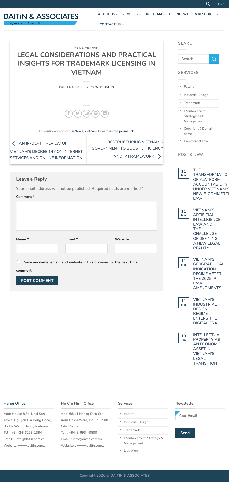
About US (108, 14)
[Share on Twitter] (78, 114)
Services (131, 14)
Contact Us (112, 24)
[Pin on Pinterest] (95, 114)
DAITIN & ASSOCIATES (130, 475)
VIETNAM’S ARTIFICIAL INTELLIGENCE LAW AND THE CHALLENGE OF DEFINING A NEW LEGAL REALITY (206, 229)
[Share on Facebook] (69, 114)
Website (122, 239)
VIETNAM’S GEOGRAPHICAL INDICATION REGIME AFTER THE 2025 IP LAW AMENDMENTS (208, 273)
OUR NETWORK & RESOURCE (194, 14)
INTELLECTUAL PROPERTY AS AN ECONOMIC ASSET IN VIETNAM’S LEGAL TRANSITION (207, 349)
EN (221, 4)
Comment (25, 196)
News (78, 48)
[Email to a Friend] (87, 114)
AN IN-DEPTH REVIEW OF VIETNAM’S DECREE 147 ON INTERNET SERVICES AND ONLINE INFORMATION (46, 151)
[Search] (208, 4)
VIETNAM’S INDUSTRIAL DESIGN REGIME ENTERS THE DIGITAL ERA (205, 311)
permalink (126, 131)
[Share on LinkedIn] (105, 114)
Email (71, 239)
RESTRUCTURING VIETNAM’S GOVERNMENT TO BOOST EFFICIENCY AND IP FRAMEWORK (127, 149)
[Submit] (214, 59)
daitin (109, 87)
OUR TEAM (154, 14)
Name (22, 239)
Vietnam (92, 48)
